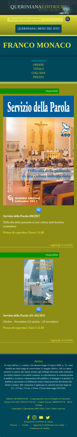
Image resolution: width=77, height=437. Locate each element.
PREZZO (38, 77)
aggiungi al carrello (62, 244)
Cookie (25, 425)
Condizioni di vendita (39, 428)
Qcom (50, 421)
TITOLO (38, 68)
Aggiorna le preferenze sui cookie (48, 425)
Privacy (13, 425)
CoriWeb (39, 421)
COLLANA (38, 73)
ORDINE (38, 64)
